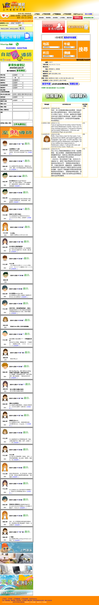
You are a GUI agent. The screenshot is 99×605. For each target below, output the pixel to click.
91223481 (11, 48)
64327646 (22, 48)
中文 (2, 20)
